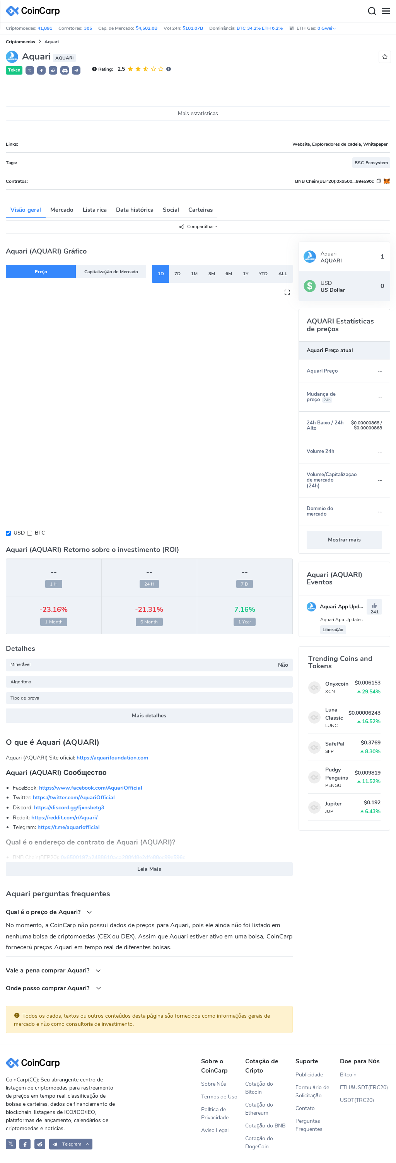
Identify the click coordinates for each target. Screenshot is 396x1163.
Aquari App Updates (338, 606)
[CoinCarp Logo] (35, 11)
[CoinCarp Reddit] (40, 1144)
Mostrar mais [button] (344, 539)
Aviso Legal (215, 1130)
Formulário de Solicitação (312, 1091)
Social (171, 210)
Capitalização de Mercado (111, 272)
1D (161, 274)
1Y (245, 274)
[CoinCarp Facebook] (25, 1144)
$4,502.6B (146, 28)
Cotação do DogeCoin (259, 1142)
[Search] (371, 11)
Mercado (61, 210)
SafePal (335, 744)
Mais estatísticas (198, 113)
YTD (263, 274)
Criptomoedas (20, 42)
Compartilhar (196, 226)
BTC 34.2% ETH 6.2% (260, 28)
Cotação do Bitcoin (259, 1088)
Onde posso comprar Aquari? (53, 988)
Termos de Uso (219, 1096)
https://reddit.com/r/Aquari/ (64, 817)
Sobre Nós (214, 1084)
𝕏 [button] (30, 71)
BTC (40, 532)
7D (177, 274)
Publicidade (309, 1074)
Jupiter (333, 803)
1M (194, 274)
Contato (305, 1108)
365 (88, 28)
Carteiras (200, 210)
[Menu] (385, 11)
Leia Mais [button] (149, 869)
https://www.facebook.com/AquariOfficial (90, 788)
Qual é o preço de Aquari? (49, 912)
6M (228, 274)
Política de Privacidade (215, 1113)
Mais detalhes (149, 715)
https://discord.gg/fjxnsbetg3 (69, 807)
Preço (41, 272)
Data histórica (135, 210)
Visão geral (25, 210)
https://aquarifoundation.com (112, 757)
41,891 (45, 28)
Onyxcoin (336, 684)
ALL (282, 274)
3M (211, 274)
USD (19, 532)
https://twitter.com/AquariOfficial (74, 797)
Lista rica (95, 210)
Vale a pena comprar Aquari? (53, 970)
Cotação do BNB (265, 1125)
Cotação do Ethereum (259, 1109)
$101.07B (193, 28)
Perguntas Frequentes (309, 1125)
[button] (41, 70)
